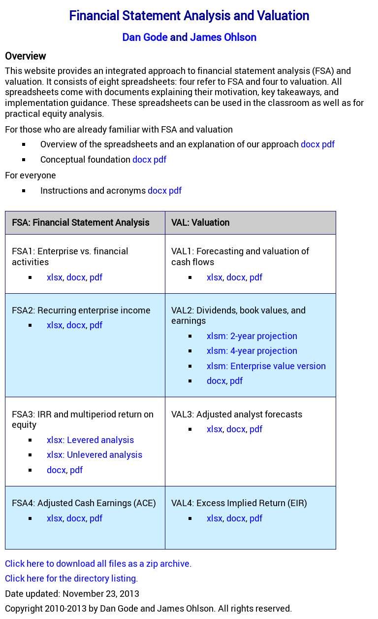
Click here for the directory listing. (71, 578)
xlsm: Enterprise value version (266, 366)
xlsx (55, 277)
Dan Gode (144, 37)
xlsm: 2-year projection (252, 336)
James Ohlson (223, 37)
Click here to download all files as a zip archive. (98, 563)
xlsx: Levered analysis (90, 440)
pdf (328, 144)
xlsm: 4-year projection (252, 350)
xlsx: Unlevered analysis (94, 454)
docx (310, 144)
